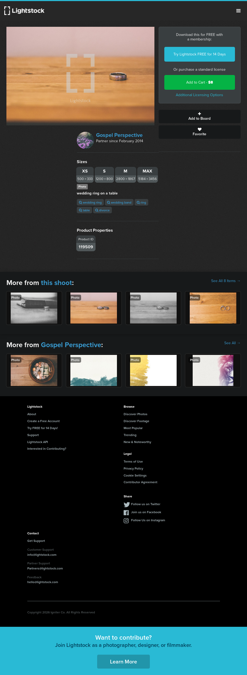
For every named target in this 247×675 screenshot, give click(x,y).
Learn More (123, 661)
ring (141, 202)
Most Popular (133, 428)
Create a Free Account (43, 421)
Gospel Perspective (119, 135)
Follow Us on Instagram (148, 520)
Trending (130, 435)
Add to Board (199, 116)
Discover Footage (136, 421)
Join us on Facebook (146, 512)
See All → (232, 343)
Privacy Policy (133, 468)
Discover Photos (135, 414)
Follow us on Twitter (145, 504)
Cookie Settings (135, 475)
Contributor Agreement (140, 482)
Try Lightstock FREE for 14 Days (199, 54)
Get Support (36, 540)
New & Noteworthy (137, 442)
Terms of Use (133, 461)
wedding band (119, 202)
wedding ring (90, 202)
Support (33, 435)
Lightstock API (37, 442)
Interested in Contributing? (46, 448)
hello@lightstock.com (42, 582)
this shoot (56, 283)
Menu (238, 10)
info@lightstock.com (41, 554)
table (84, 210)
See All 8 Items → (226, 281)
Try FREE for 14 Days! (42, 428)
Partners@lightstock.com (45, 568)
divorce (102, 210)
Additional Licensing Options (199, 95)
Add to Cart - (199, 82)
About (31, 414)
